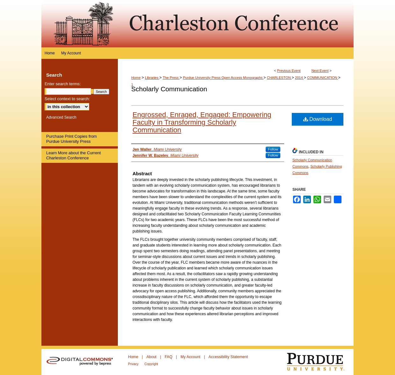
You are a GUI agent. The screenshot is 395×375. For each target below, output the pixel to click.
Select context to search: (67, 98)
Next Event (320, 71)
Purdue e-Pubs (236, 23)
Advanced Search (61, 117)
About (152, 357)
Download (317, 119)
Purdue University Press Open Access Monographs (223, 78)
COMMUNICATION (322, 78)
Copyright (151, 364)
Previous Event (289, 71)
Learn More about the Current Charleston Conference (73, 155)
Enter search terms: (63, 83)
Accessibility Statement (228, 357)
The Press (171, 78)
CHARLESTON (279, 78)
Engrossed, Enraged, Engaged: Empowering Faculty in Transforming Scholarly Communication (202, 122)
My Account (191, 357)
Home (135, 78)
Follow (273, 149)
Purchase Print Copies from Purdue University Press (71, 139)
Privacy (134, 364)
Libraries (152, 78)
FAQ (169, 357)
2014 (299, 78)
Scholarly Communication (169, 89)
